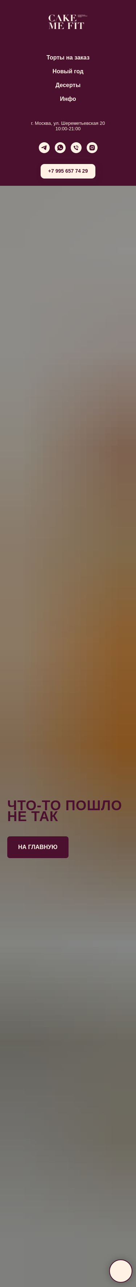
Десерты (68, 85)
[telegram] (44, 147)
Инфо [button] (68, 99)
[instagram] (92, 147)
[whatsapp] (60, 147)
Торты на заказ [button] (68, 57)
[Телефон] (76, 147)
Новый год (68, 71)
